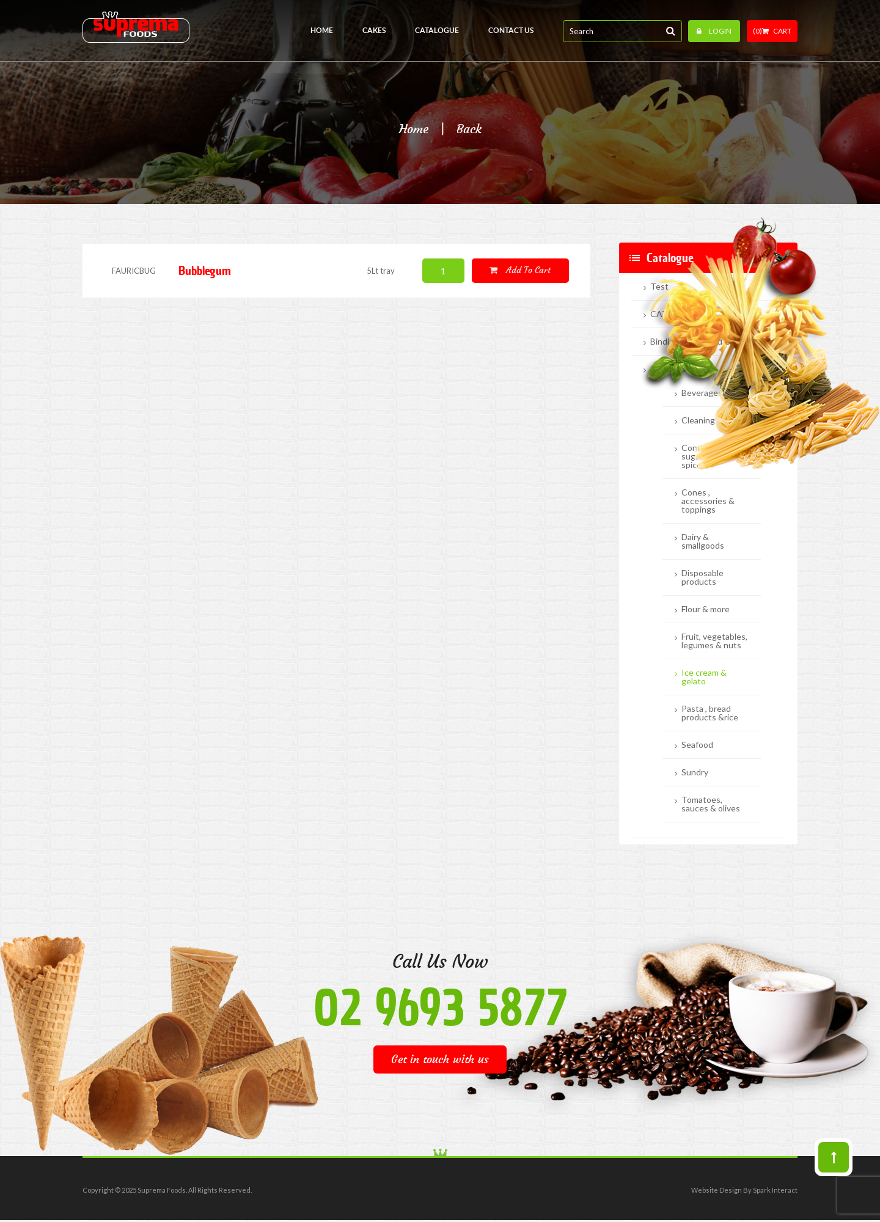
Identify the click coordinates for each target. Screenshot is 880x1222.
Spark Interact (775, 1190)
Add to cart (520, 270)
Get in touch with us (440, 1059)
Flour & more (705, 609)
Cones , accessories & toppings (708, 501)
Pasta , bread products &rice (709, 713)
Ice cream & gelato (704, 677)
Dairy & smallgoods (702, 541)
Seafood (697, 745)
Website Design (716, 1190)
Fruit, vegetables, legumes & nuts (714, 640)
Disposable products (702, 577)
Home (413, 129)
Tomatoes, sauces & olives (710, 804)
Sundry (694, 772)
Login (714, 30)
